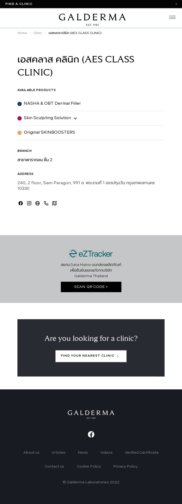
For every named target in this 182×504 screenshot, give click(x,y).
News (83, 452)
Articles (58, 452)
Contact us (54, 466)
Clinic (38, 33)
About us (31, 452)
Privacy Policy (125, 466)
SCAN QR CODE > (91, 287)
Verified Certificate (142, 452)
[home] (91, 18)
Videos (106, 452)
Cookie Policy (89, 466)
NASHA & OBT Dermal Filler (52, 103)
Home (22, 33)
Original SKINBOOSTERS (49, 132)
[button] (170, 18)
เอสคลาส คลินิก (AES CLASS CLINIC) (75, 33)
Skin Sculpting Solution (47, 118)
